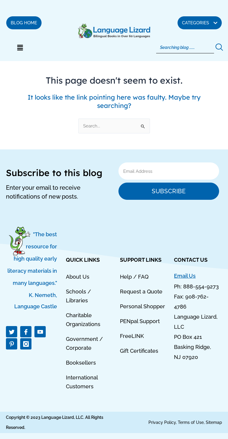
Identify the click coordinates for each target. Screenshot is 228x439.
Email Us (185, 276)
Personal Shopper (142, 306)
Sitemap (214, 422)
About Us (77, 277)
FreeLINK (132, 336)
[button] (20, 47)
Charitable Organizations (83, 319)
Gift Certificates (139, 351)
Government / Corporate (84, 343)
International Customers (82, 381)
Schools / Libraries (78, 296)
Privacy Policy (162, 422)
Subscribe (169, 191)
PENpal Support (140, 321)
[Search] (185, 47)
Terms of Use (191, 422)
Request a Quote (141, 291)
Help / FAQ (134, 277)
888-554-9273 (201, 286)
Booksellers (81, 363)
